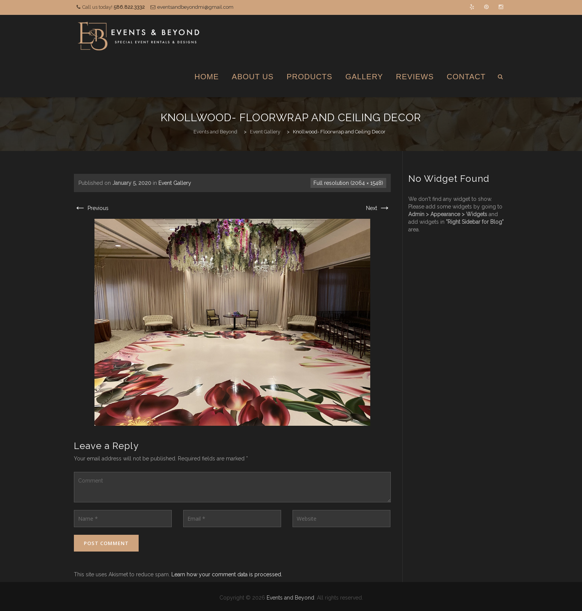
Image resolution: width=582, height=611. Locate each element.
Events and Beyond (290, 598)
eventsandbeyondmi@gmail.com (195, 7)
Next (378, 208)
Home (207, 76)
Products (309, 76)
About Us (253, 76)
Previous (91, 208)
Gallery (364, 76)
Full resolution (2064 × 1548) (348, 183)
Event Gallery (174, 183)
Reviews (415, 76)
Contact (466, 76)
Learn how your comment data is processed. (226, 574)
